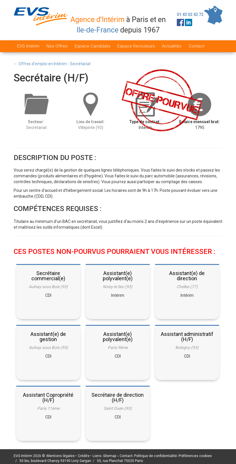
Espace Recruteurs (136, 46)
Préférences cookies (195, 456)
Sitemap (110, 456)
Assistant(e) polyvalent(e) (118, 275)
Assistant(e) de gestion (48, 336)
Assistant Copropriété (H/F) (48, 397)
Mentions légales (61, 456)
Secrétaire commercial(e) (48, 275)
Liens (97, 456)
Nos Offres (57, 46)
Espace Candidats (92, 46)
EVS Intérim (28, 46)
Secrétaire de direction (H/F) (117, 397)
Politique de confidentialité (155, 456)
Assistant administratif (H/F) (187, 336)
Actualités (171, 46)
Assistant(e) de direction (187, 275)
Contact (196, 46)
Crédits (83, 456)
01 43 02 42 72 (190, 14)
